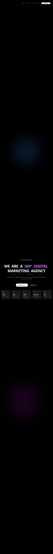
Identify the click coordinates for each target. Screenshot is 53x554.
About (23, 3)
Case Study (37, 3)
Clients (32, 3)
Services (27, 3)
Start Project (46, 3)
